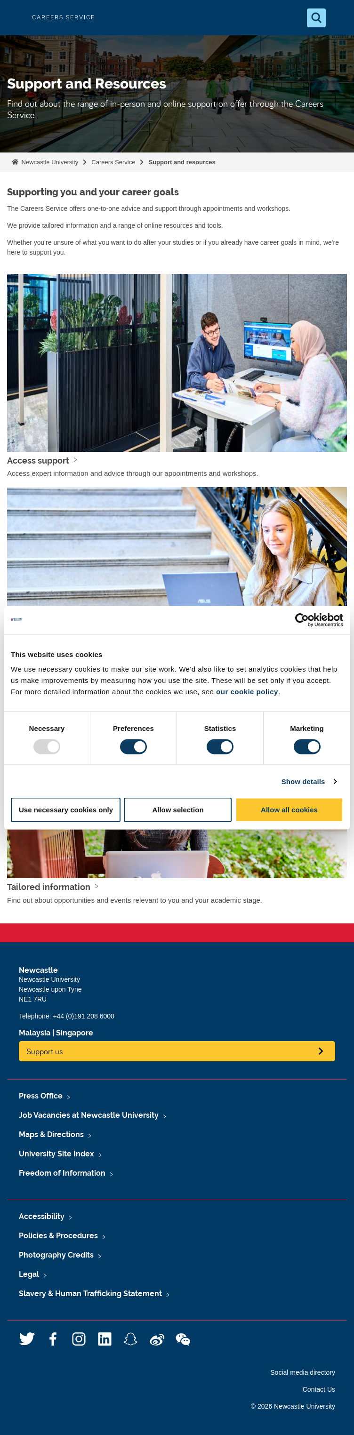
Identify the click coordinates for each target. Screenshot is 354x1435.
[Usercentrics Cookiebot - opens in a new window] (302, 620)
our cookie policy (247, 692)
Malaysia (34, 1032)
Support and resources (181, 162)
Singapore (74, 1032)
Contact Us (319, 1389)
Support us (44, 1051)
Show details (303, 781)
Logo (15, 18)
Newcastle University (49, 162)
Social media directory (302, 1372)
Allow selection (177, 810)
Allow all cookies (289, 810)
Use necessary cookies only (66, 810)
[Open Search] (316, 17)
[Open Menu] (339, 17)
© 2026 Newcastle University (293, 1406)
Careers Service (113, 162)
